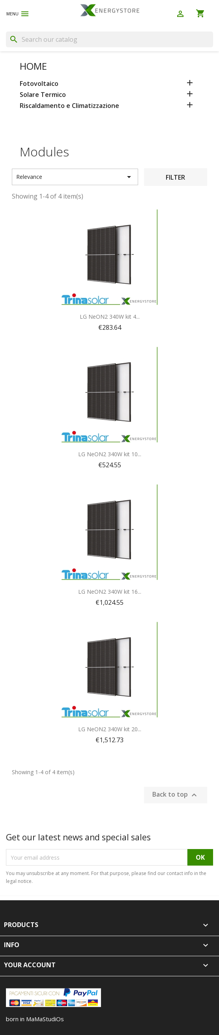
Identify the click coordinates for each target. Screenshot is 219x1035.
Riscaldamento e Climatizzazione (69, 106)
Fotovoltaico (39, 84)
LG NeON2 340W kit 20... (109, 729)
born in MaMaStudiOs (35, 1019)
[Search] (109, 39)
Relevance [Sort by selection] (75, 177)
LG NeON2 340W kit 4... (110, 316)
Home (33, 65)
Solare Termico (43, 95)
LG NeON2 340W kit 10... (109, 454)
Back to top (175, 795)
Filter (175, 177)
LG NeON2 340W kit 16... (109, 591)
